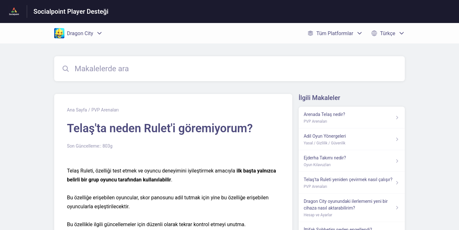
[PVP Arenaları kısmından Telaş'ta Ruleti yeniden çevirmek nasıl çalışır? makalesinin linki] (352, 183)
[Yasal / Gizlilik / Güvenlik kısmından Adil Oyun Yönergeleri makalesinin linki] (352, 139)
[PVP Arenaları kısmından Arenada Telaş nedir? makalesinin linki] (352, 117)
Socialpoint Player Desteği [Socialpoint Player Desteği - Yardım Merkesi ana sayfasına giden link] (70, 11)
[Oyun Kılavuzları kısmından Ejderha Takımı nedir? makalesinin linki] (352, 161)
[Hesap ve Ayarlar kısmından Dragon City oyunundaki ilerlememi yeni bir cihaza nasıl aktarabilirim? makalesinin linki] (352, 208)
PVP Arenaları (105, 109)
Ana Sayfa (77, 109)
